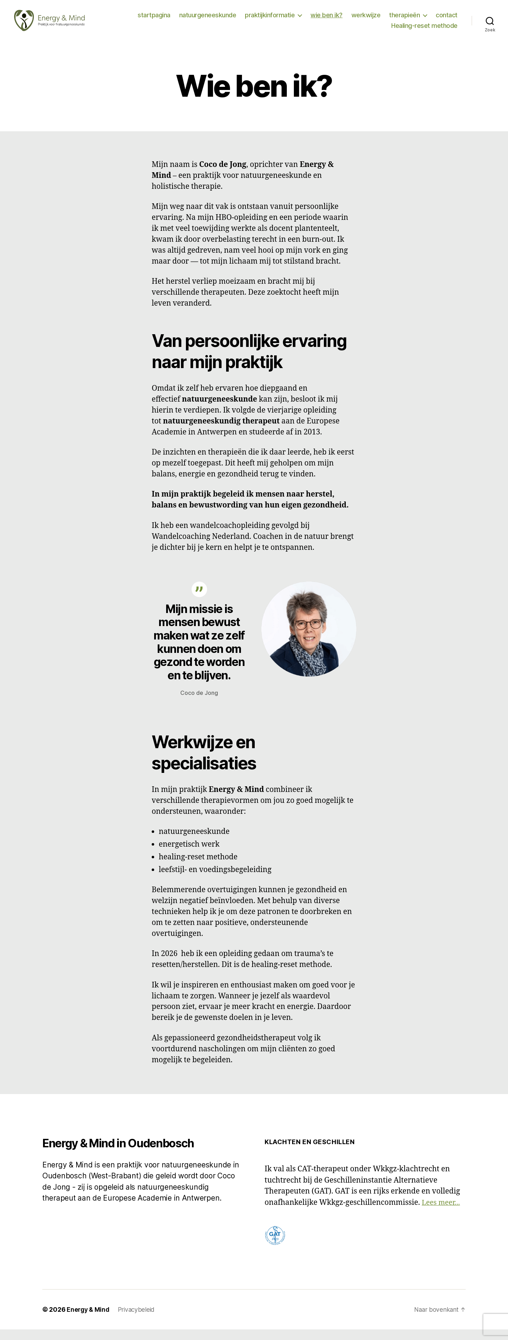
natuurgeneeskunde (207, 20)
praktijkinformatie (270, 20)
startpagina (154, 20)
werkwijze (366, 20)
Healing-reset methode (424, 31)
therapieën (404, 20)
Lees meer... (442, 1213)
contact (447, 20)
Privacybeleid (139, 1320)
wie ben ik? (326, 20)
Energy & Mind (89, 1320)
